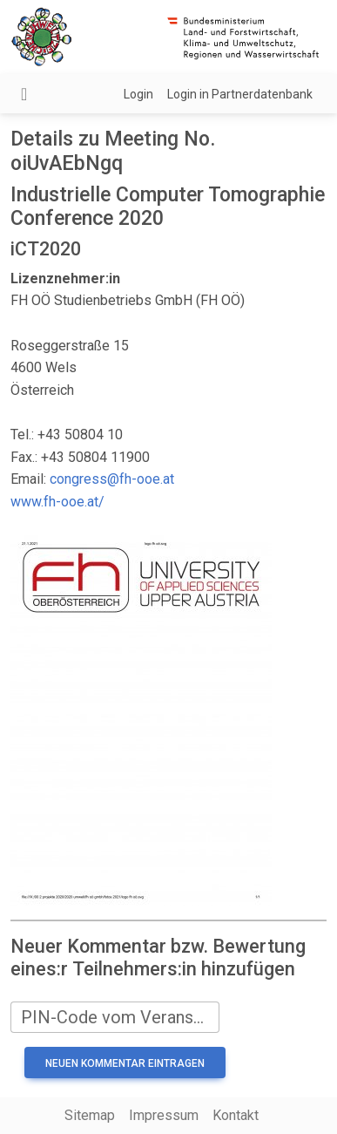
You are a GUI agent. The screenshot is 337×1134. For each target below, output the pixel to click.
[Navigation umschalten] (23, 94)
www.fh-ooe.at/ (57, 501)
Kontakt (235, 1115)
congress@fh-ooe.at (112, 479)
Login (138, 94)
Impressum (164, 1115)
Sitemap (89, 1115)
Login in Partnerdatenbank (240, 94)
